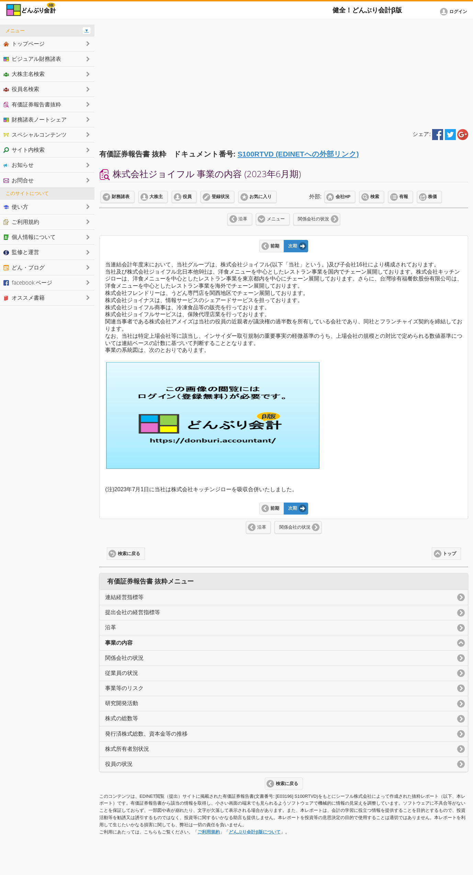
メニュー (276, 219)
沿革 (242, 219)
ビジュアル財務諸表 (32, 58)
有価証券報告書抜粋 (32, 104)
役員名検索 (21, 89)
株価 (432, 196)
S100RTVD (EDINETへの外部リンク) (298, 154)
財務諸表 (120, 196)
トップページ (24, 43)
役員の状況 (119, 764)
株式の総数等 (121, 718)
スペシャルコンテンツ (35, 134)
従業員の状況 (121, 673)
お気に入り (260, 196)
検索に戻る (129, 553)
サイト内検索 (24, 149)
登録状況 (220, 196)
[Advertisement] (283, 73)
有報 (403, 196)
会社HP (343, 196)
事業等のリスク (124, 688)
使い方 (15, 206)
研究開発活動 (121, 703)
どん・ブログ (24, 267)
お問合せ (18, 180)
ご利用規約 (209, 831)
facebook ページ (27, 282)
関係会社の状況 (313, 219)
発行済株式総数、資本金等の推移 (146, 734)
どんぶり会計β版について (255, 831)
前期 (274, 246)
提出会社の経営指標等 (132, 612)
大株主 (156, 196)
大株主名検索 (24, 74)
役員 (187, 196)
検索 (374, 196)
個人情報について (29, 237)
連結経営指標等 (124, 597)
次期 (292, 246)
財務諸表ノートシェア (35, 119)
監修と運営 (21, 252)
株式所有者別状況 (127, 749)
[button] (454, 12)
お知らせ (18, 165)
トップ (449, 553)
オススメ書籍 (24, 297)
